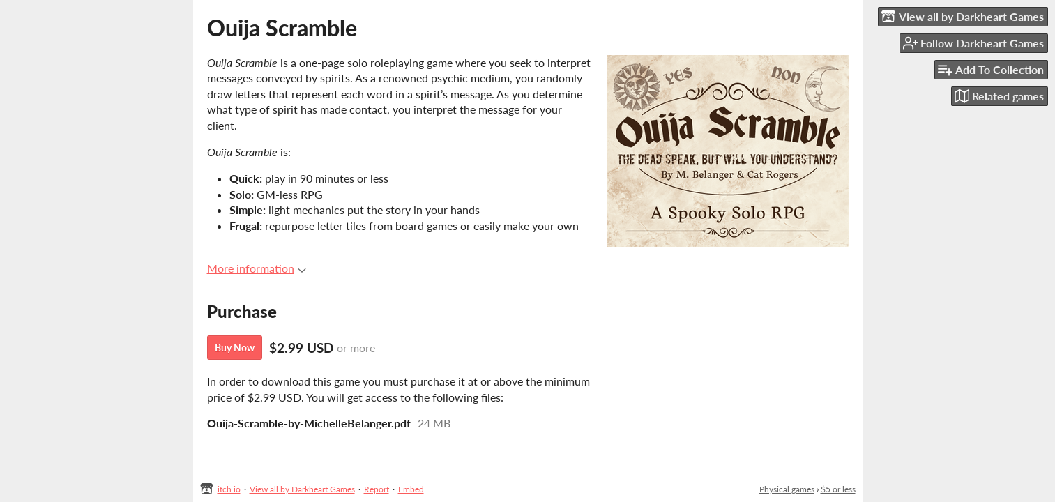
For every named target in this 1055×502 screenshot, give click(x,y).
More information (256, 268)
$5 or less (838, 489)
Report (376, 489)
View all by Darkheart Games (302, 489)
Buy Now (235, 347)
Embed (411, 489)
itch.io (229, 489)
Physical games (786, 489)
